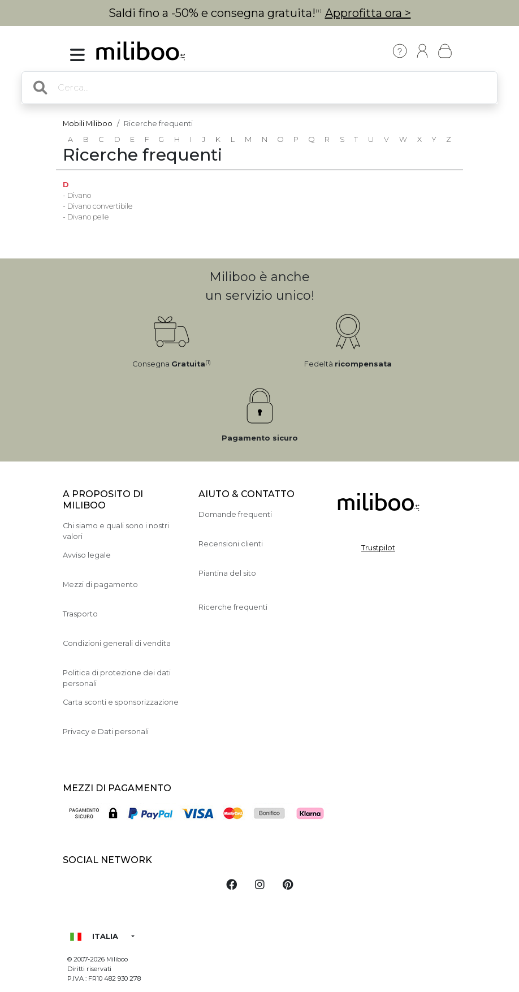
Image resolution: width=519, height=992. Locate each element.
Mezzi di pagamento (100, 584)
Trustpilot (378, 548)
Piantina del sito (227, 573)
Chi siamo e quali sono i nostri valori (116, 531)
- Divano (77, 195)
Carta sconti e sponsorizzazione (121, 702)
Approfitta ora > (368, 13)
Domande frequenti (235, 514)
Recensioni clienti (230, 544)
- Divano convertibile (97, 206)
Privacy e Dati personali (106, 731)
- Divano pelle (86, 217)
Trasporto (80, 614)
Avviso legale (87, 555)
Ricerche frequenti (232, 607)
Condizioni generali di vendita (117, 643)
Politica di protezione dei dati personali (117, 678)
